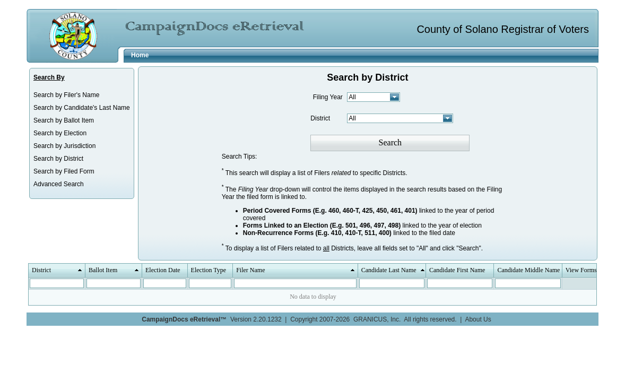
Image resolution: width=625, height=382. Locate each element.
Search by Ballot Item (63, 120)
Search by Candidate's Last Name (81, 107)
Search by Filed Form (63, 171)
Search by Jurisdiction (64, 146)
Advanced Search (58, 184)
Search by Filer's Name (66, 95)
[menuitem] (81, 95)
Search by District (58, 158)
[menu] (81, 139)
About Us (478, 319)
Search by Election (59, 133)
